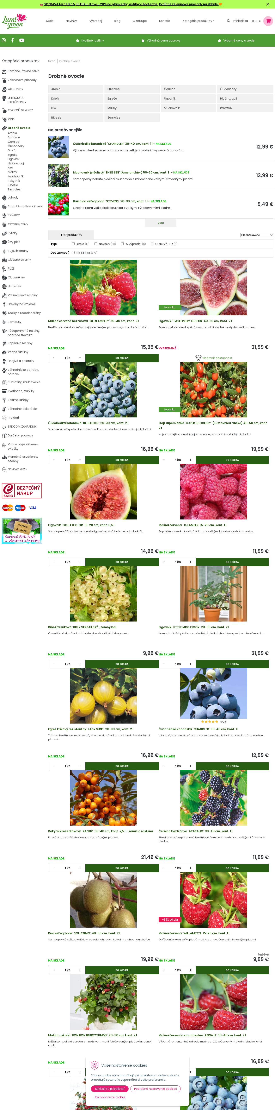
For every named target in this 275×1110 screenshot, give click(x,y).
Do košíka (102, 363)
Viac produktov (160, 958)
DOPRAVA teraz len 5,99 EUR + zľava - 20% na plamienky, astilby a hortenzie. (101, 4)
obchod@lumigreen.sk (22, 1061)
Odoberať (195, 1105)
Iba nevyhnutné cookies (110, 1097)
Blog (71, 1061)
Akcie (50, 21)
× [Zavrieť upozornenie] (268, 4)
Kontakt (73, 1069)
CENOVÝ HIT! (166, 244)
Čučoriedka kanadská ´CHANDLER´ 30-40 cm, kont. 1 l (113, 144)
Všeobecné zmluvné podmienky (128, 1054)
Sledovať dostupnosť (160, 363)
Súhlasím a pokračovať (110, 1088)
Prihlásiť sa (240, 21)
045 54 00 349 (17, 1056)
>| (268, 974)
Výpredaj (95, 21)
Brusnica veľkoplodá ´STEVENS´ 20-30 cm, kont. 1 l (110, 201)
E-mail (185, 1049)
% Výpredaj (136, 244)
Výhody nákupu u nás (129, 1035)
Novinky (71, 21)
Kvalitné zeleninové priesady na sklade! (189, 4)
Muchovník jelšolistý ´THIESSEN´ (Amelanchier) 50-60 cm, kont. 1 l (121, 172)
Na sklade (87, 253)
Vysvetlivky (121, 1044)
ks (71, 363)
